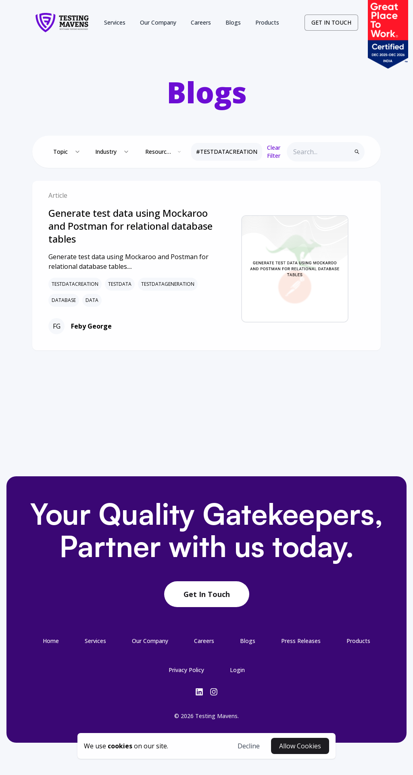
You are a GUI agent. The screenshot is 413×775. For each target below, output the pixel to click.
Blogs (233, 22)
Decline (249, 745)
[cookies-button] (126, 746)
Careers (201, 22)
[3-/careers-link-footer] (204, 640)
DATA (92, 300)
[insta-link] (214, 692)
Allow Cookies (300, 745)
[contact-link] (331, 23)
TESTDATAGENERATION (167, 284)
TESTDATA (119, 284)
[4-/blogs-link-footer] (248, 640)
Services (114, 22)
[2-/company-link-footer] (150, 640)
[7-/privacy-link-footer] (186, 669)
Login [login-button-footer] (237, 670)
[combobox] (67, 152)
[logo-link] (62, 22)
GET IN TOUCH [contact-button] (331, 22)
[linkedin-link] (199, 692)
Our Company (158, 22)
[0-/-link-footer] (50, 640)
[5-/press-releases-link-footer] (301, 640)
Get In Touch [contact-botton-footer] (207, 594)
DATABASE (64, 300)
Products (267, 22)
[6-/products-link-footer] (358, 640)
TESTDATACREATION (75, 284)
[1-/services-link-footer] (95, 640)
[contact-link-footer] (206, 594)
